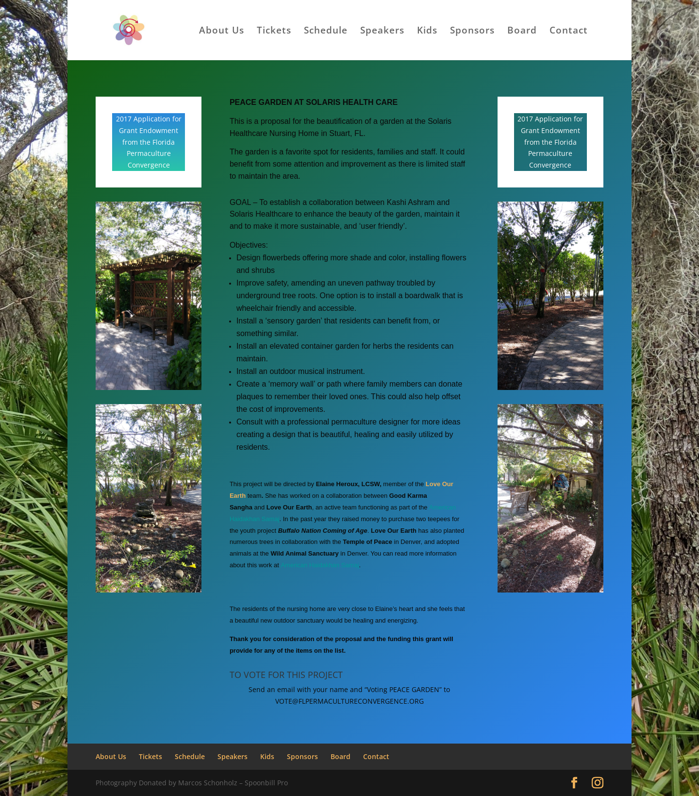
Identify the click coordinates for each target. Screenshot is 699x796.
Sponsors (472, 31)
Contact (568, 31)
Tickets (274, 31)
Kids (427, 31)
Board (522, 31)
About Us (221, 31)
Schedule (326, 31)
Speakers (382, 31)
